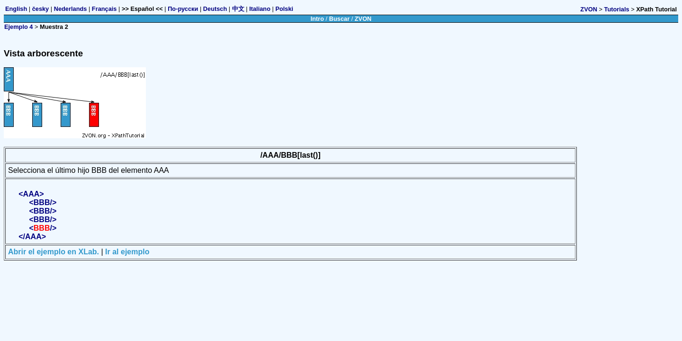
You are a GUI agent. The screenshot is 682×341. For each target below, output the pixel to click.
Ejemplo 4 (18, 26)
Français (104, 8)
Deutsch (215, 8)
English (16, 8)
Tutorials (616, 9)
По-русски (183, 8)
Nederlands (70, 8)
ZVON (588, 9)
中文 (238, 8)
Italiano (259, 8)
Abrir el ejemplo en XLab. (53, 252)
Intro (317, 18)
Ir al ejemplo (127, 252)
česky (40, 8)
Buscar (339, 18)
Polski (284, 8)
